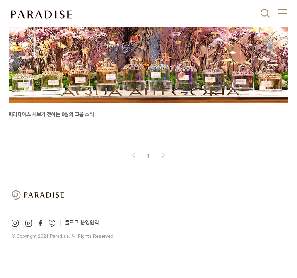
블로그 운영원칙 (82, 222)
